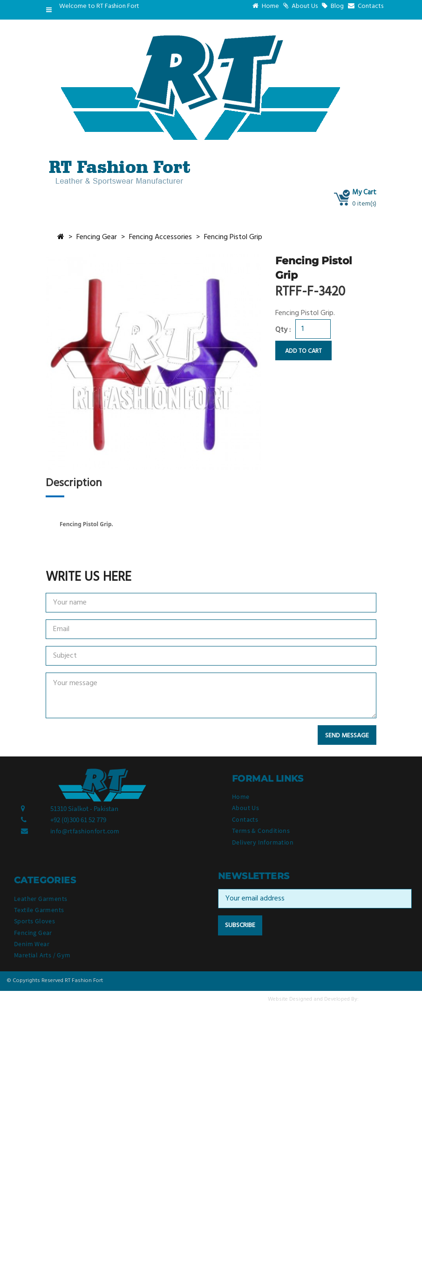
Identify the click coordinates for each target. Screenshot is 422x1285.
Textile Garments (39, 910)
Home (265, 6)
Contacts (365, 6)
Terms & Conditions (261, 830)
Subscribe (240, 925)
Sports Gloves (34, 921)
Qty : (283, 330)
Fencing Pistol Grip (233, 237)
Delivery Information (262, 842)
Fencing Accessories (160, 237)
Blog (333, 6)
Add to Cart (303, 351)
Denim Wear (31, 944)
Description (74, 483)
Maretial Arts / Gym (42, 955)
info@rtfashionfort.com (85, 831)
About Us (300, 6)
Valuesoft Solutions (387, 999)
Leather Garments (40, 898)
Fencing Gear (96, 237)
